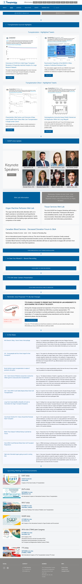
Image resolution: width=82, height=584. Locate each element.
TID (75, 2)
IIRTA (40, 2)
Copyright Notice (65, 571)
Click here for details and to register (41, 287)
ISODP (53, 2)
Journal (19, 7)
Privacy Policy (64, 567)
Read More (9, 77)
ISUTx (58, 2)
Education (28, 7)
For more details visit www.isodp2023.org (41, 250)
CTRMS (35, 2)
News (11, 7)
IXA (67, 2)
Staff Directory (27, 567)
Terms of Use (64, 569)
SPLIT (71, 2)
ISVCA (63, 2)
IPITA (45, 2)
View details (12, 174)
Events (36, 7)
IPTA (49, 2)
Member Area (45, 7)
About (4, 7)
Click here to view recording (41, 268)
